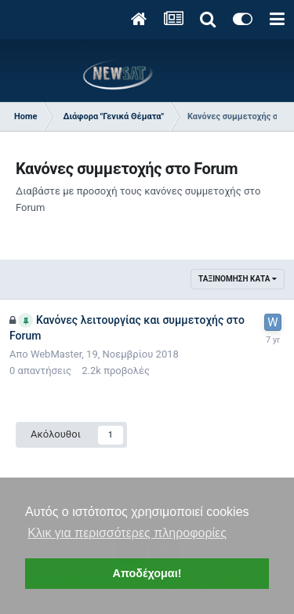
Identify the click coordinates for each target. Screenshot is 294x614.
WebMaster (56, 354)
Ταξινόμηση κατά (237, 278)
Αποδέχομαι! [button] (146, 573)
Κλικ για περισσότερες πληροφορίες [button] (127, 533)
